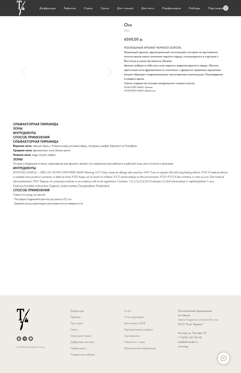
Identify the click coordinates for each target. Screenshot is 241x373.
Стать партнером (134, 317)
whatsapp (183, 346)
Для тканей (125, 8)
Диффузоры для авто (82, 342)
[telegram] (25, 338)
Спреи (88, 8)
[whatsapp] (30, 338)
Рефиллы (70, 8)
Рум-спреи (76, 323)
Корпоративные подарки (138, 329)
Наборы (194, 8)
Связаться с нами (134, 342)
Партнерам (216, 8)
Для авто (147, 8)
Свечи (105, 8)
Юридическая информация (140, 348)
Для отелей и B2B (134, 323)
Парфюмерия (171, 8)
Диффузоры (48, 8)
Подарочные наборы (82, 354)
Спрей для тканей (80, 335)
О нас (127, 311)
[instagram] (19, 338)
